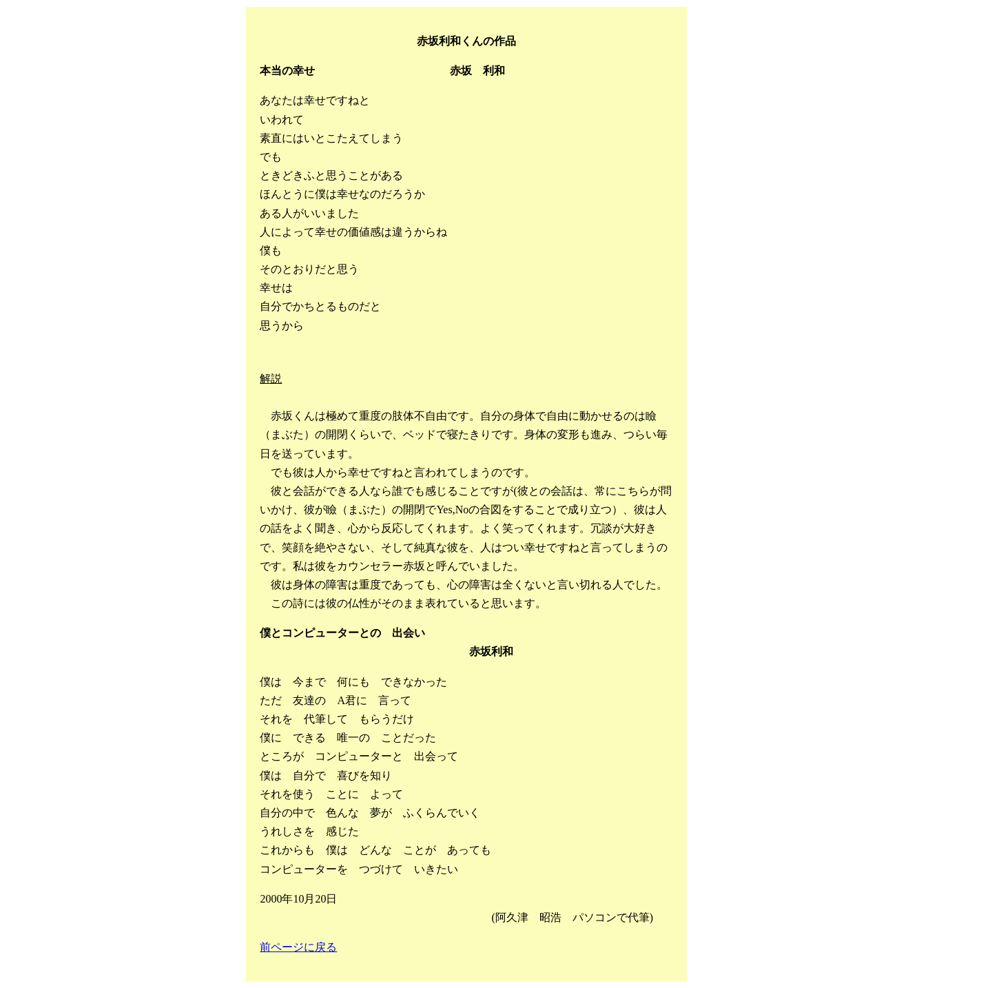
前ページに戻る (298, 947)
